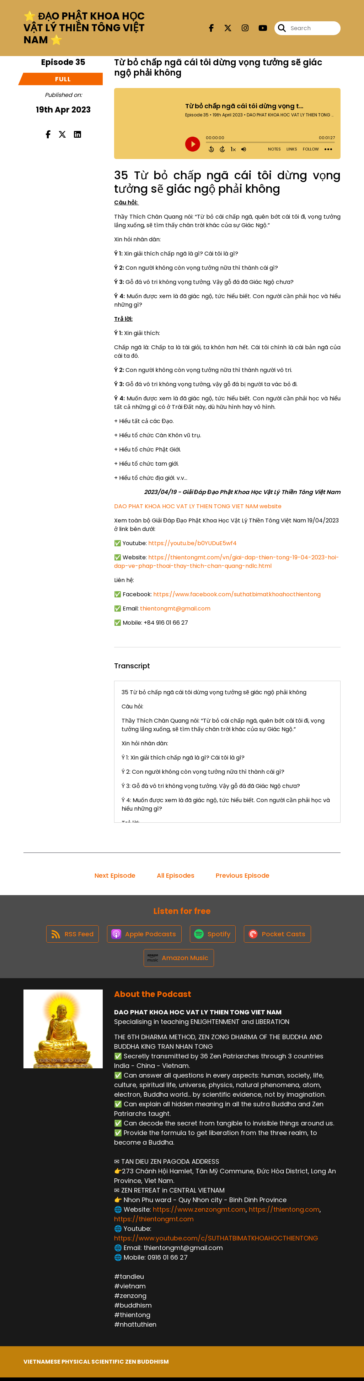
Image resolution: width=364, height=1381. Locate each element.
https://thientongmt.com (154, 1222)
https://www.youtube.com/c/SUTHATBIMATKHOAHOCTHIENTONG (216, 1241)
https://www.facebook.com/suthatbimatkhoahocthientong (237, 594)
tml (267, 566)
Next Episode (115, 875)
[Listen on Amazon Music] (178, 961)
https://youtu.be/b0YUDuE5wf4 (192, 543)
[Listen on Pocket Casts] (279, 935)
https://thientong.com (284, 1213)
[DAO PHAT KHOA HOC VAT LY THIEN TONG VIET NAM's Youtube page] (258, 28)
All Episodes (175, 875)
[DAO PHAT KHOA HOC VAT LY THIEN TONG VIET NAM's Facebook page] (211, 28)
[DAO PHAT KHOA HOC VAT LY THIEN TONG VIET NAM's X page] (223, 28)
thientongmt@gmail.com (175, 608)
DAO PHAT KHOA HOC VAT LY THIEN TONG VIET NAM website (198, 506)
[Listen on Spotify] (213, 935)
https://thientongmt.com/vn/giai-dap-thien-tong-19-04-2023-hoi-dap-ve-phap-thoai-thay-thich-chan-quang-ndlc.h (226, 561)
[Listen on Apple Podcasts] (143, 935)
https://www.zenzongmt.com (199, 1213)
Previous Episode (242, 875)
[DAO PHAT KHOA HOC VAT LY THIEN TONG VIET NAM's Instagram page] (240, 28)
